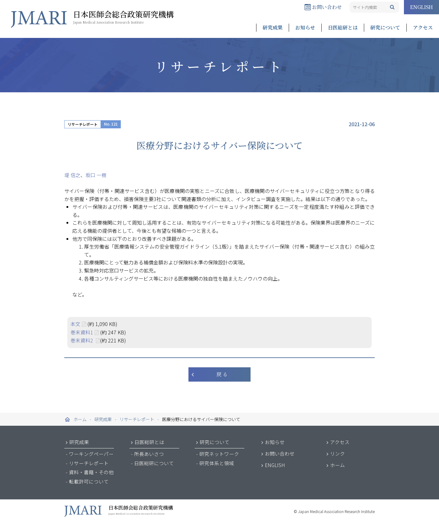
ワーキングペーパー (91, 453)
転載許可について (89, 481)
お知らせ (305, 27)
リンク (337, 453)
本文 (75, 324)
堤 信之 (72, 175)
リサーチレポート (82, 124)
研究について (385, 27)
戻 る (222, 374)
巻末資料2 (82, 340)
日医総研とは (343, 27)
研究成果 (273, 27)
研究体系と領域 (216, 463)
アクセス (423, 27)
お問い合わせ (323, 7)
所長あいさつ (149, 453)
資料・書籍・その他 (91, 472)
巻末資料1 (81, 332)
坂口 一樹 (95, 175)
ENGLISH (421, 7)
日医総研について (154, 463)
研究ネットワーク (219, 453)
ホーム (337, 464)
